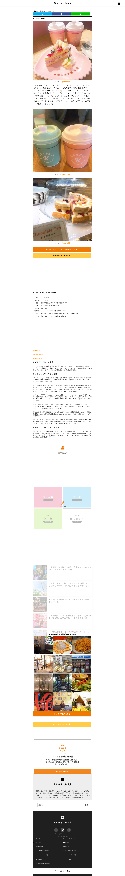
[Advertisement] (62, 275)
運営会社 (38, 842)
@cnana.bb (66, 82)
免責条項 (66, 846)
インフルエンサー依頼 (42, 855)
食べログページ (37, 358)
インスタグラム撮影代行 (70, 850)
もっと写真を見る (62, 714)
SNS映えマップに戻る (62, 724)
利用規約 (66, 842)
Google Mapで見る (62, 255)
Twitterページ (37, 350)
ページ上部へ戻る (62, 871)
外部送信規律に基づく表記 (43, 863)
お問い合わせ (39, 846)
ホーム (38, 838)
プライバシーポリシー (69, 838)
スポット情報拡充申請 (62, 792)
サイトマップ (67, 859)
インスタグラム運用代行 (42, 850)
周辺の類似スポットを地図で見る (62, 249)
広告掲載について (41, 859)
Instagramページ (38, 354)
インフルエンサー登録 (69, 855)
